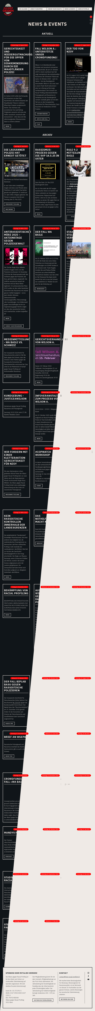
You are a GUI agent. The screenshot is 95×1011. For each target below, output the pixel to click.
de (91, 17)
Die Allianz (23, 9)
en (91, 20)
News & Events (70, 9)
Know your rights (55, 9)
